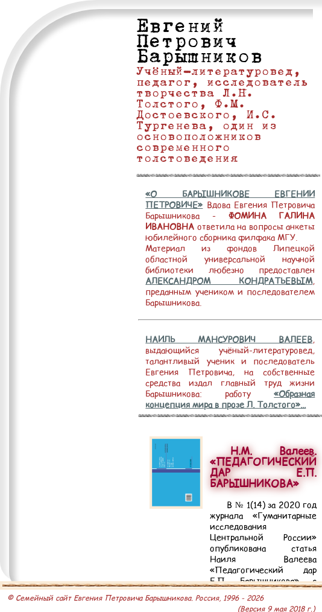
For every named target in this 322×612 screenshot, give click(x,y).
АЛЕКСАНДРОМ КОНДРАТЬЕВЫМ (228, 281)
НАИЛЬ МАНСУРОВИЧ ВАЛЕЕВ (228, 339)
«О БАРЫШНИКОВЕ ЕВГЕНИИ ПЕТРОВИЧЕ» (230, 199)
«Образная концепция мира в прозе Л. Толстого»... (230, 398)
